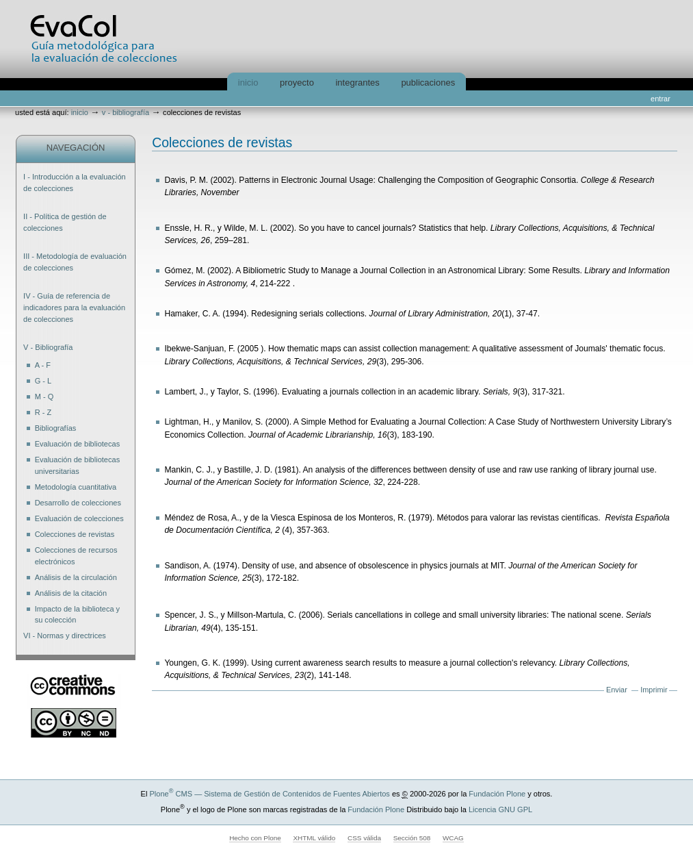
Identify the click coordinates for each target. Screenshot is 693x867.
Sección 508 (412, 838)
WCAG (453, 838)
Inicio (248, 82)
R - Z (43, 412)
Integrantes (357, 82)
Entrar (660, 99)
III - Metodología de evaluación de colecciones (75, 262)
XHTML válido (314, 838)
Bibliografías (56, 428)
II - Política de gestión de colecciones (64, 222)
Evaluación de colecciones (79, 518)
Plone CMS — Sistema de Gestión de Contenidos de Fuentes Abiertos (269, 794)
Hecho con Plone (255, 838)
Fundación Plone (497, 794)
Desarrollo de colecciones (78, 503)
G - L (43, 381)
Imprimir (653, 690)
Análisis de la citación (71, 593)
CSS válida (364, 838)
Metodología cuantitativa (76, 487)
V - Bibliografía (125, 112)
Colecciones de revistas (75, 534)
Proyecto (297, 82)
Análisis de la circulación (76, 577)
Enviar (616, 690)
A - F (43, 365)
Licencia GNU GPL (500, 809)
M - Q (44, 396)
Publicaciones (428, 82)
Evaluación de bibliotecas (77, 444)
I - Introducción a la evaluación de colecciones (74, 182)
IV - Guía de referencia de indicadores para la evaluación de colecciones (74, 307)
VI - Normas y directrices (64, 635)
